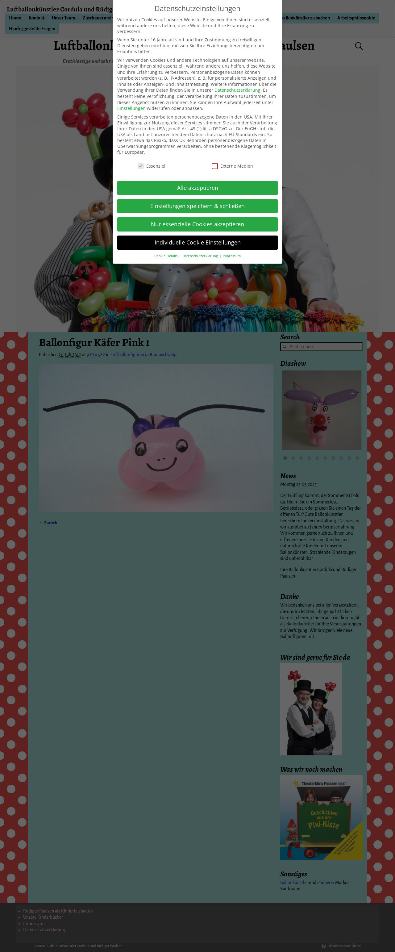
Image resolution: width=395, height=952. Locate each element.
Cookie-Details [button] (166, 256)
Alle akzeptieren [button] (197, 187)
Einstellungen (131, 108)
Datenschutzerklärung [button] (200, 256)
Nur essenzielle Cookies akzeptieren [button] (197, 224)
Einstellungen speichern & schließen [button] (197, 206)
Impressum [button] (232, 256)
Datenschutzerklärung (237, 90)
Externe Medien (232, 166)
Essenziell (152, 166)
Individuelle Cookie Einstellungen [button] (198, 242)
